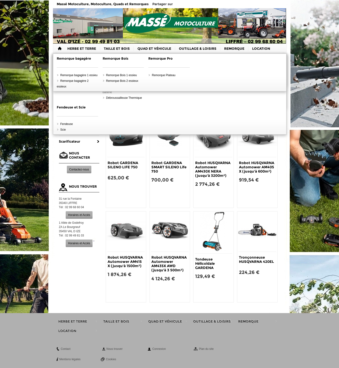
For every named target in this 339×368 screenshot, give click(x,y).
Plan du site (206, 349)
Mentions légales (70, 359)
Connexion (159, 349)
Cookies (111, 359)
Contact (65, 349)
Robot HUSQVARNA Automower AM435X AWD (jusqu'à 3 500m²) (169, 263)
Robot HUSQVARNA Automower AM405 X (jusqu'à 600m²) (256, 167)
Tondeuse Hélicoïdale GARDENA (205, 263)
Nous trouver (114, 349)
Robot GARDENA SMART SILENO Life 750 (168, 167)
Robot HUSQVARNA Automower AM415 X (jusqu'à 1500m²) (125, 261)
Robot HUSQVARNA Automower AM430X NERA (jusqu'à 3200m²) (212, 169)
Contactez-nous (79, 169)
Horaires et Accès (79, 215)
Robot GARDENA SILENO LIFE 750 (123, 165)
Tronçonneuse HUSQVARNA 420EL (256, 259)
